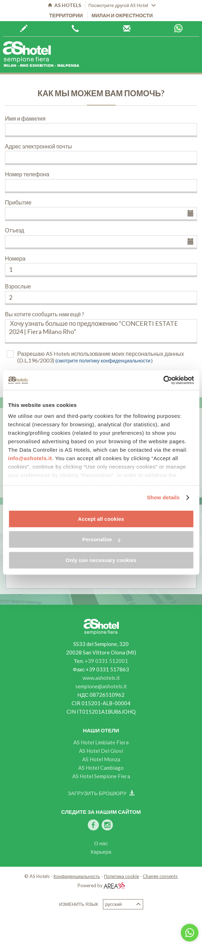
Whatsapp (178, 28)
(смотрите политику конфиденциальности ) (104, 361)
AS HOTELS (64, 5)
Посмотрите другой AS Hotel (122, 5)
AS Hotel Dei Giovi (101, 751)
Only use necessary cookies (101, 560)
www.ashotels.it (101, 678)
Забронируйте (23, 28)
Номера (15, 258)
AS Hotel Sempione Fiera (101, 776)
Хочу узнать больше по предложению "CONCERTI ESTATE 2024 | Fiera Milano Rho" (101, 331)
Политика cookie (121, 876)
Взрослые (18, 286)
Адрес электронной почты (38, 146)
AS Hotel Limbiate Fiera (101, 742)
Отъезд (14, 230)
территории (66, 15)
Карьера (101, 851)
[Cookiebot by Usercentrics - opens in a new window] (163, 380)
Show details (163, 497)
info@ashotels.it (30, 458)
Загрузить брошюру (101, 793)
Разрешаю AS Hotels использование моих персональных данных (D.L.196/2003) (100, 357)
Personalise (101, 539)
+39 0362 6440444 (75, 28)
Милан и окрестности (122, 15)
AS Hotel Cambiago (101, 767)
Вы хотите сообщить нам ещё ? (44, 314)
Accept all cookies (101, 519)
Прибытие (18, 202)
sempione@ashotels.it (101, 686)
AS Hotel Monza (101, 759)
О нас (101, 843)
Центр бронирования (126, 28)
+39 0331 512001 (106, 661)
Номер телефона (27, 174)
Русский (123, 904)
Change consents (160, 876)
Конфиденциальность (77, 876)
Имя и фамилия (25, 118)
